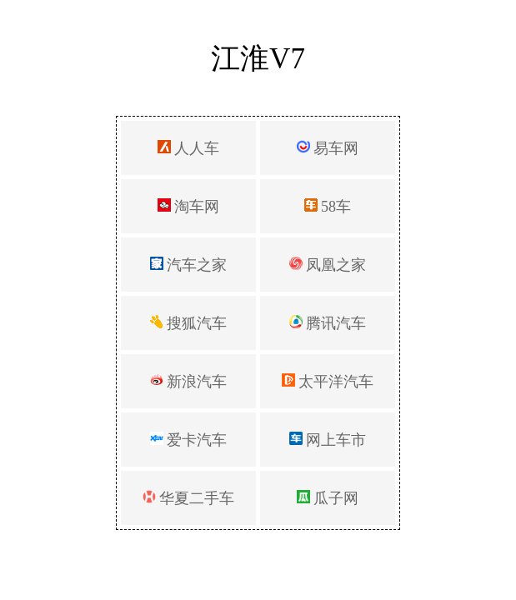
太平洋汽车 (328, 381)
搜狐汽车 (189, 323)
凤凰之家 (328, 265)
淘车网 (189, 206)
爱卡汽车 (189, 440)
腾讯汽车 (328, 323)
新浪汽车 (189, 381)
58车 (328, 206)
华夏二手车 (189, 498)
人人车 (189, 148)
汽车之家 (189, 265)
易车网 (328, 148)
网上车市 (328, 440)
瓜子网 (328, 498)
